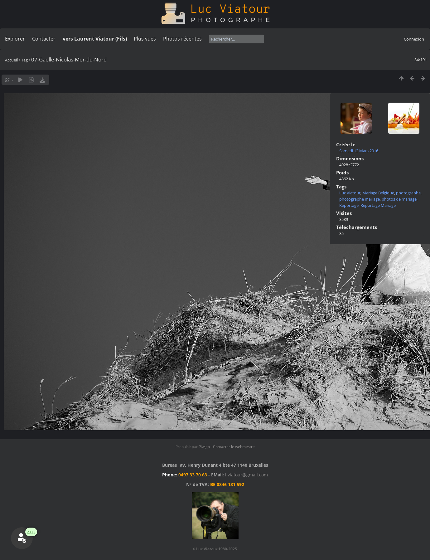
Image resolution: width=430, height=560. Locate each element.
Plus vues (145, 38)
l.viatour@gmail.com (246, 475)
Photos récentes (182, 38)
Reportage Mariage (378, 205)
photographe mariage (359, 199)
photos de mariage (399, 199)
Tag (24, 60)
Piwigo (204, 446)
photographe (408, 193)
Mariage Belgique (378, 193)
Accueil (11, 60)
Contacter (44, 38)
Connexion (414, 39)
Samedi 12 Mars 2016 (358, 150)
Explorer (15, 38)
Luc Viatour (349, 193)
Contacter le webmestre (234, 446)
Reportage (349, 205)
